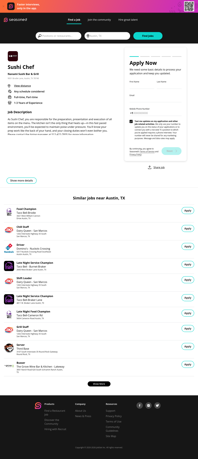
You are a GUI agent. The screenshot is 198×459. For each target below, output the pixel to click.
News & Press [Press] (83, 416)
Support (110, 410)
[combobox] (58, 36)
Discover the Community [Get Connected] (51, 421)
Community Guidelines (113, 428)
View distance (22, 85)
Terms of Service (147, 151)
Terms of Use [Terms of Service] (113, 421)
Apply (187, 210)
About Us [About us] (80, 410)
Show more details (21, 180)
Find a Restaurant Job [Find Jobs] (54, 412)
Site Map (111, 436)
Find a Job (74, 19)
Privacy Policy (135, 154)
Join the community (99, 19)
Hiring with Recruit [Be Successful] (55, 429)
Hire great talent (128, 19)
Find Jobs (148, 36)
